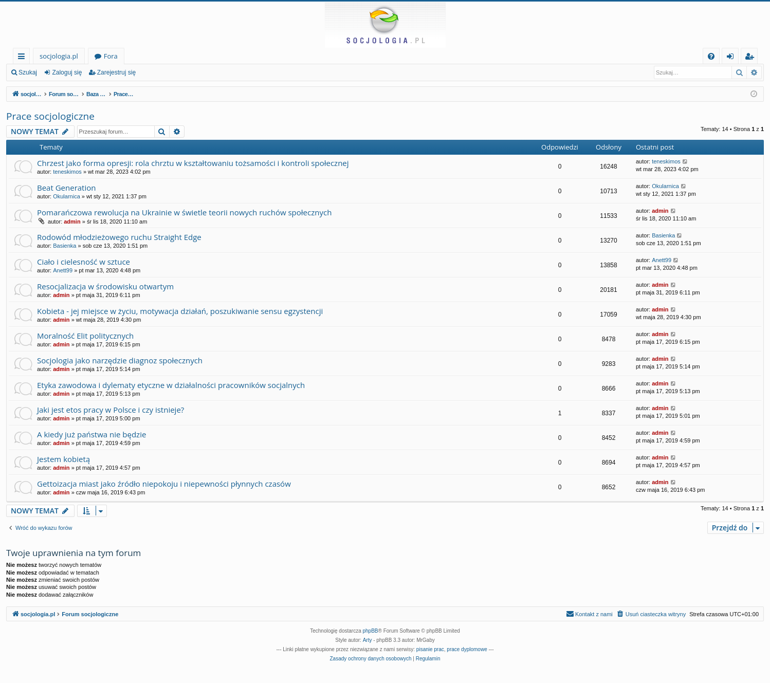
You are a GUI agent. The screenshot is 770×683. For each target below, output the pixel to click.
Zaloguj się (67, 72)
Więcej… (23, 57)
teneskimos (67, 172)
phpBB (370, 631)
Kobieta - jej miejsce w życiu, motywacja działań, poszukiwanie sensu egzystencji (180, 311)
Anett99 (62, 270)
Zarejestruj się (116, 72)
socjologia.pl (59, 56)
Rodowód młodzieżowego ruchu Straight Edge (119, 237)
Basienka (64, 246)
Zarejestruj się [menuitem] (752, 57)
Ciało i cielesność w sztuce (83, 261)
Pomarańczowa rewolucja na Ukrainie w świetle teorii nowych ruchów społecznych (184, 212)
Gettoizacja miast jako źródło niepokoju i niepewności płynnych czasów (164, 483)
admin (72, 221)
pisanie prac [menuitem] (430, 649)
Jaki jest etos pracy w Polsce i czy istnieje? (110, 409)
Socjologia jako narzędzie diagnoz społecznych (120, 360)
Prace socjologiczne (50, 116)
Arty (367, 640)
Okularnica (66, 196)
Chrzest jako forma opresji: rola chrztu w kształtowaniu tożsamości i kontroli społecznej (193, 163)
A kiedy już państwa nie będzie (91, 434)
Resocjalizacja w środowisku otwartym (105, 286)
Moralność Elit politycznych (85, 335)
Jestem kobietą (63, 459)
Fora (111, 56)
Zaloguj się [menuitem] (732, 57)
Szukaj (28, 72)
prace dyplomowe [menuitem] (467, 649)
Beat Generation (66, 187)
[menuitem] (711, 56)
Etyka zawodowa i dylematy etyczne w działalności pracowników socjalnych (171, 385)
